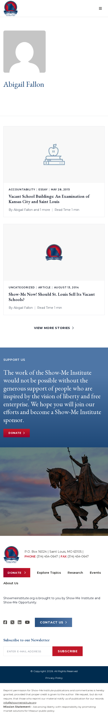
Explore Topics (49, 573)
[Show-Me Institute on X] (12, 622)
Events (95, 573)
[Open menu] (100, 8)
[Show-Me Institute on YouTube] (27, 622)
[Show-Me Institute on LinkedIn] (20, 622)
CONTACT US (53, 622)
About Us (10, 583)
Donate (16, 433)
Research (75, 573)
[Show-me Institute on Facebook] (5, 622)
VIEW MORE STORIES (54, 328)
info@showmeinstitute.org (19, 702)
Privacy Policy (54, 677)
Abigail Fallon (23, 210)
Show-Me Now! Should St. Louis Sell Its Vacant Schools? (52, 297)
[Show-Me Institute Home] (10, 8)
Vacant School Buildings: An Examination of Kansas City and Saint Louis (49, 199)
